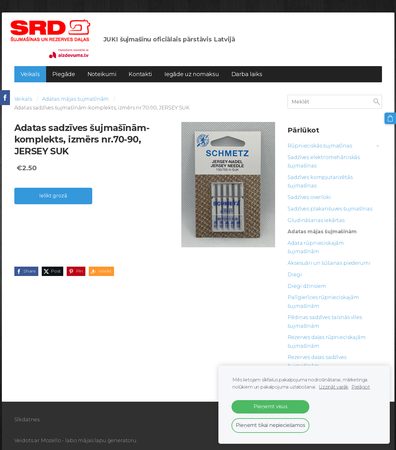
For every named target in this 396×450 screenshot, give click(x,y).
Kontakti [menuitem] (140, 67)
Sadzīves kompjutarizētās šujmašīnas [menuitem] (320, 174)
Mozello (51, 433)
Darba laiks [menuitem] (246, 67)
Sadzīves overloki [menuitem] (309, 190)
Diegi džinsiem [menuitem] (307, 279)
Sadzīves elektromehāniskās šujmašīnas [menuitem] (324, 154)
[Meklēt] (335, 94)
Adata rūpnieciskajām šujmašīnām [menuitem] (316, 240)
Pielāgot (360, 387)
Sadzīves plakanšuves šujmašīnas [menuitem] (330, 202)
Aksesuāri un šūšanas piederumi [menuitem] (329, 256)
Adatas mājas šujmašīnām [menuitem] (322, 224)
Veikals (23, 92)
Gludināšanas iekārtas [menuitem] (316, 213)
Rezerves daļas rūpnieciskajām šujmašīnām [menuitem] (326, 334)
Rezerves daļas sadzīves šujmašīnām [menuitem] (317, 354)
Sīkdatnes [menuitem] (27, 412)
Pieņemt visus (270, 406)
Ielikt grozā (53, 188)
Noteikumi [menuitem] (102, 67)
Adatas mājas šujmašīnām (75, 92)
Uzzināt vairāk (333, 387)
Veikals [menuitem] (30, 67)
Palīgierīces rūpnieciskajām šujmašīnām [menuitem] (323, 294)
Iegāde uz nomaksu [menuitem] (192, 67)
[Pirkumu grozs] (390, 118)
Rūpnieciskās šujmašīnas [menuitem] (320, 139)
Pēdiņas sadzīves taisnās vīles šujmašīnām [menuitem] (325, 314)
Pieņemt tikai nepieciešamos (270, 425)
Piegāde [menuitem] (63, 67)
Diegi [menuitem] (295, 267)
